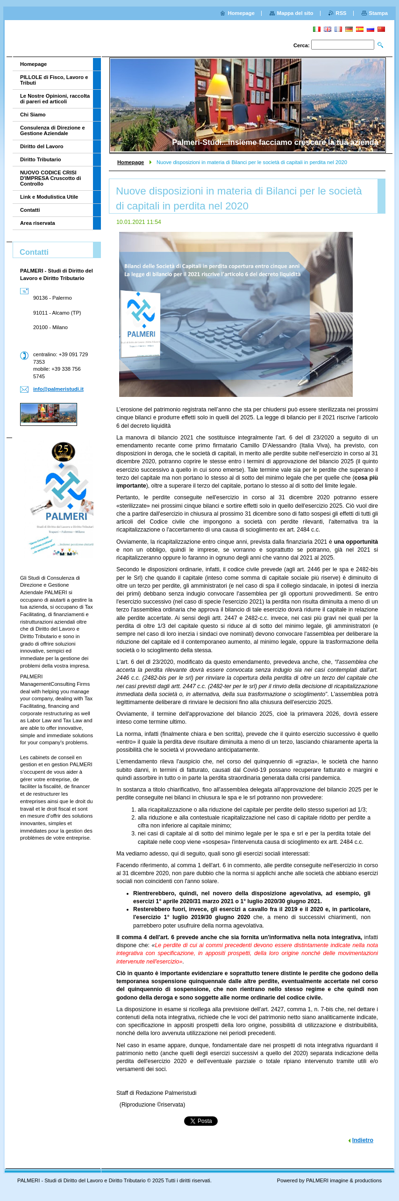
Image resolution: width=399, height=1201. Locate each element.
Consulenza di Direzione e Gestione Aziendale (52, 130)
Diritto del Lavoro (42, 146)
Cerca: (301, 45)
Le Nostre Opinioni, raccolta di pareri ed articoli (55, 98)
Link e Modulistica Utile (49, 197)
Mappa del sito (295, 13)
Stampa (378, 13)
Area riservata (37, 223)
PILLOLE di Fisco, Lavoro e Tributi (54, 80)
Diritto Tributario (40, 159)
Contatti (30, 210)
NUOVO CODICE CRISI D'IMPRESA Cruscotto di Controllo (50, 178)
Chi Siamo (33, 114)
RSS (341, 13)
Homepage (130, 162)
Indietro (362, 1140)
